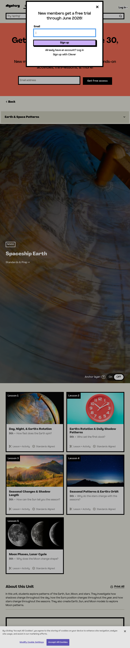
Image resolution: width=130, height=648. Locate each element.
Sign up (64, 43)
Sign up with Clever (64, 54)
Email (37, 26)
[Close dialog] (97, 7)
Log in (80, 50)
